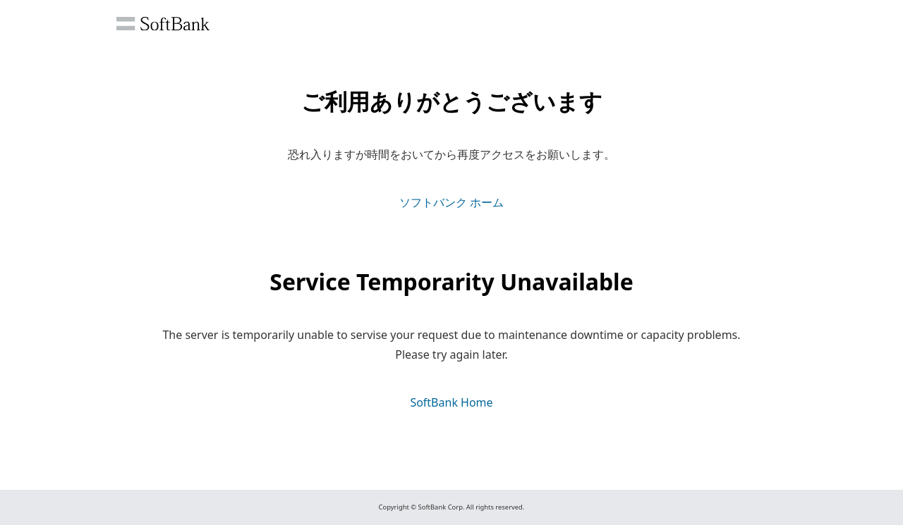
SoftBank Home (451, 402)
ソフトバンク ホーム (451, 202)
